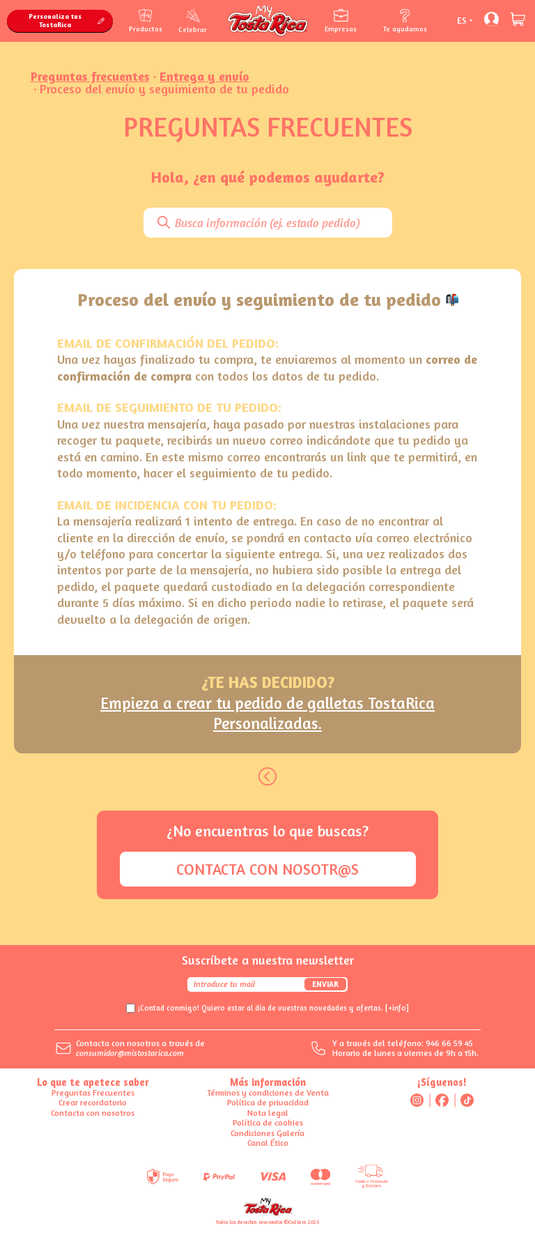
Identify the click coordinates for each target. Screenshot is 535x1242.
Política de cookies (268, 1122)
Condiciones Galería (267, 1133)
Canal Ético (267, 1142)
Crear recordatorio (93, 1102)
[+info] (397, 1008)
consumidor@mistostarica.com (130, 1053)
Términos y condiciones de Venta (268, 1092)
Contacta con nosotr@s (267, 869)
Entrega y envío (204, 76)
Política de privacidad (268, 1102)
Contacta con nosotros (92, 1112)
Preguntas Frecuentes (93, 1092)
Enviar (325, 984)
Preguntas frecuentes (90, 76)
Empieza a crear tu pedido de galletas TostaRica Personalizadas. (267, 713)
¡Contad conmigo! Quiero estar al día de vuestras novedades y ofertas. (273, 1008)
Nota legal (267, 1112)
